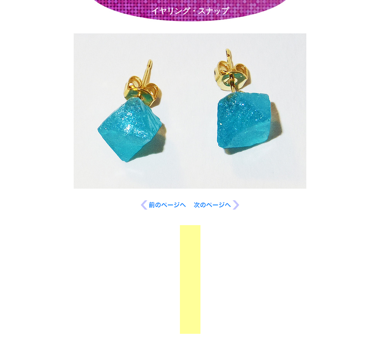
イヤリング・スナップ (190, 11)
